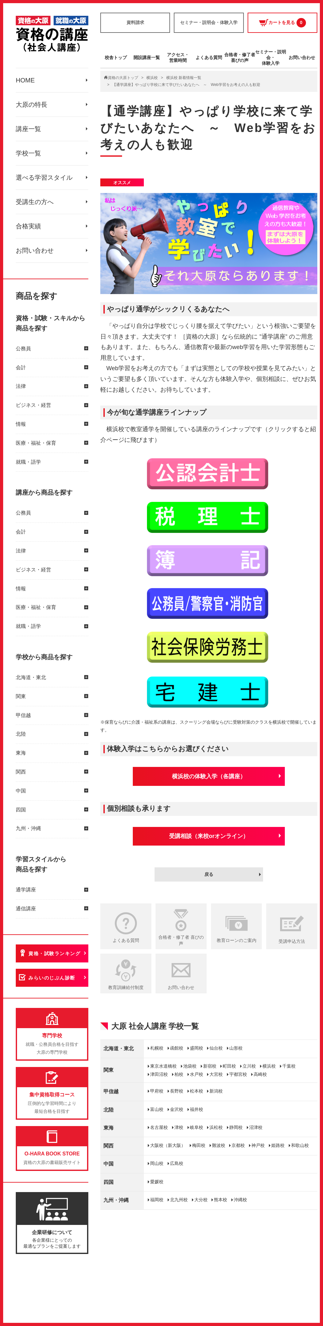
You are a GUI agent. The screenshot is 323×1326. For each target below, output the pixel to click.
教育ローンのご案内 (236, 940)
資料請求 (135, 22)
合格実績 (28, 226)
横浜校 (152, 77)
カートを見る (282, 22)
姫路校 (278, 1145)
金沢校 (176, 1109)
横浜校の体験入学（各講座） (209, 776)
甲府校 (156, 1091)
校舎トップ (116, 57)
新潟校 (216, 1091)
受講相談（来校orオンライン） (209, 836)
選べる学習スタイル (44, 177)
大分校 (201, 1199)
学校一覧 (28, 153)
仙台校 (216, 1048)
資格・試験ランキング (54, 953)
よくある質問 (209, 57)
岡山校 (156, 1163)
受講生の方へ (35, 201)
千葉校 (289, 1066)
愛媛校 (156, 1181)
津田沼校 (159, 1074)
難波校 (218, 1145)
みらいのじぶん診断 (51, 977)
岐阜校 (196, 1127)
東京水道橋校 (163, 1066)
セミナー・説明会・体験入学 (209, 22)
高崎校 (260, 1074)
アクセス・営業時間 (178, 57)
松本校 (196, 1091)
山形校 (236, 1048)
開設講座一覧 (146, 57)
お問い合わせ (35, 250)
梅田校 (198, 1145)
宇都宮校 (238, 1074)
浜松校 (216, 1127)
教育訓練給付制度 (126, 987)
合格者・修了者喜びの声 (239, 57)
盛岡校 (196, 1048)
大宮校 (216, 1074)
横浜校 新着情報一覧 (183, 77)
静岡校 (236, 1127)
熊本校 (220, 1199)
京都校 (238, 1145)
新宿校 (209, 1066)
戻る (208, 874)
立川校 (249, 1066)
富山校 (156, 1109)
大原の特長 (31, 104)
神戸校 (258, 1145)
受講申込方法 (292, 941)
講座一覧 (28, 128)
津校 (178, 1127)
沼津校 (255, 1127)
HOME (25, 80)
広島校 (176, 1163)
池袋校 (190, 1066)
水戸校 (196, 1074)
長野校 (176, 1091)
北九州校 (179, 1199)
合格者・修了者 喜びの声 (181, 940)
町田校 (229, 1066)
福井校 (196, 1109)
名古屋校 (159, 1127)
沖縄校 (240, 1199)
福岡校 (156, 1199)
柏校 (178, 1074)
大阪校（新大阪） (167, 1145)
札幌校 (156, 1048)
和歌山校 (300, 1145)
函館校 (176, 1048)
